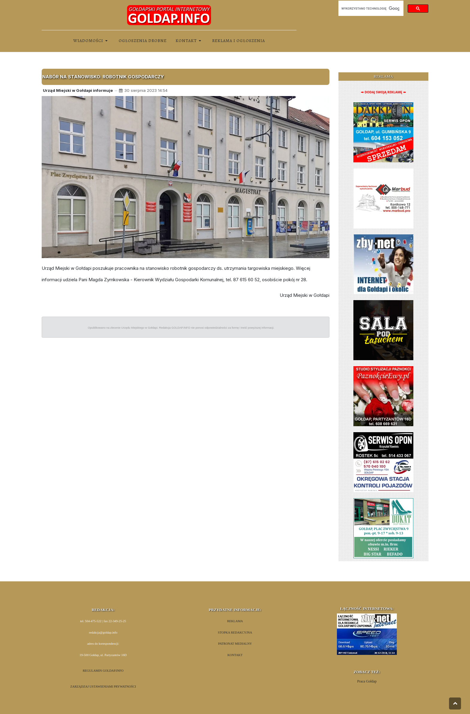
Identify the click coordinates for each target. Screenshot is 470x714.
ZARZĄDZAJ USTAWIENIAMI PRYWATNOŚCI (103, 686)
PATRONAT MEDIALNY (235, 643)
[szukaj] (370, 8)
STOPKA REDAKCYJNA (235, 632)
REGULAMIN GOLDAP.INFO (103, 670)
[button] (91, 40)
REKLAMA (235, 621)
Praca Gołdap (367, 681)
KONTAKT (235, 655)
